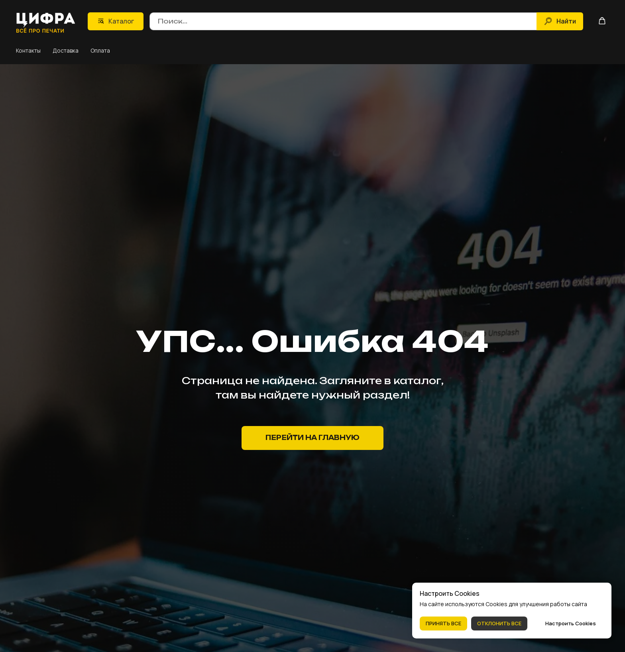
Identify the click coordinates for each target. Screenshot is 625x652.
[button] (602, 20)
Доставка (66, 50)
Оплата (100, 50)
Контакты (28, 50)
